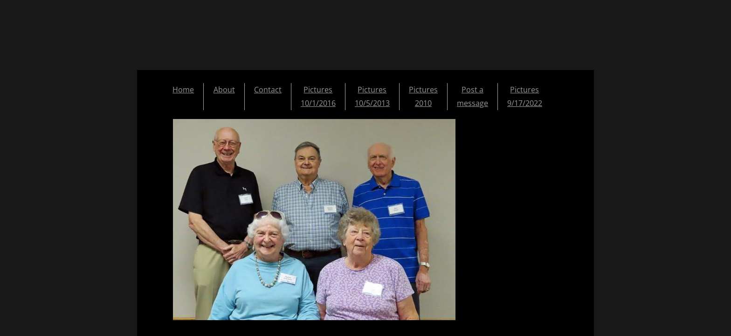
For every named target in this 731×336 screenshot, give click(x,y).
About (224, 89)
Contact (268, 89)
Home (183, 89)
